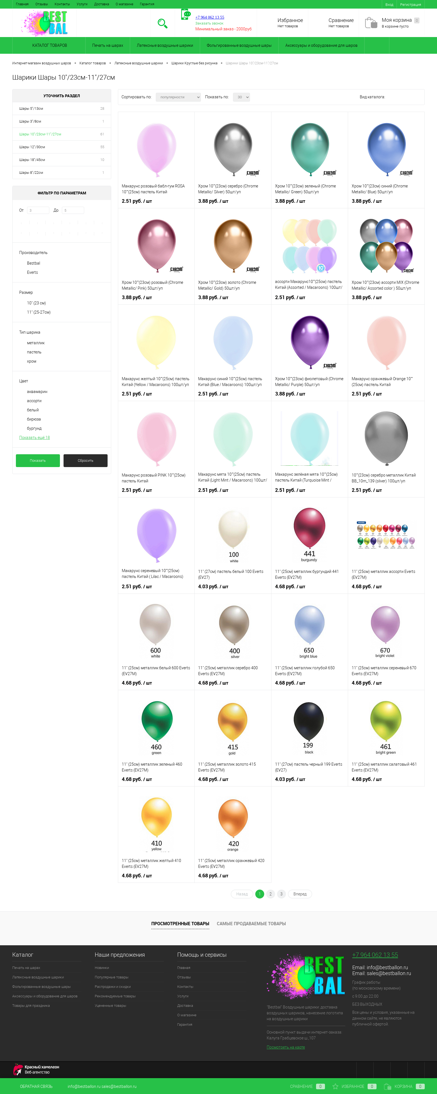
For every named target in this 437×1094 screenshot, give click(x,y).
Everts (32, 272)
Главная (22, 4)
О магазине (124, 4)
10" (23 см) (36, 303)
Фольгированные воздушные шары (239, 45)
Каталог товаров (49, 45)
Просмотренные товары (180, 923)
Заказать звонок (209, 23)
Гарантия (147, 4)
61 (102, 134)
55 (102, 147)
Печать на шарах (107, 45)
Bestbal (33, 263)
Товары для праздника (31, 1005)
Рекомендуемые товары (115, 996)
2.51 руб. (137, 201)
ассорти (34, 401)
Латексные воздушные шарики (165, 45)
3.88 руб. (213, 201)
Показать (38, 460)
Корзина (404, 1086)
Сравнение (341, 20)
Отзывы (41, 4)
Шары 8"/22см (31, 172)
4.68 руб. (290, 586)
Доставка (101, 4)
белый (33, 410)
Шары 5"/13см (31, 108)
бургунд (34, 428)
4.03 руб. (213, 586)
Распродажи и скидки (113, 987)
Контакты (62, 4)
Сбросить (85, 460)
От (21, 210)
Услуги (82, 4)
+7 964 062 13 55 (375, 955)
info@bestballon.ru (387, 967)
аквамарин (37, 391)
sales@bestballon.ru (389, 973)
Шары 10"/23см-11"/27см (40, 134)
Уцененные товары (110, 1005)
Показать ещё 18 (34, 437)
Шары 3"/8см (30, 121)
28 (102, 108)
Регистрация (410, 5)
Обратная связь (32, 1086)
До (56, 210)
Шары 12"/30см (32, 147)
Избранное (290, 20)
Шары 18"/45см (32, 160)
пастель (34, 352)
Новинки (102, 968)
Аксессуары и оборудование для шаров (321, 45)
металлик (36, 343)
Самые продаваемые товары (251, 923)
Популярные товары (111, 977)
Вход (389, 5)
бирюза (34, 419)
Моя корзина (400, 20)
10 (102, 160)
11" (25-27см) (39, 312)
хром (31, 361)
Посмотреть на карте (286, 1047)
